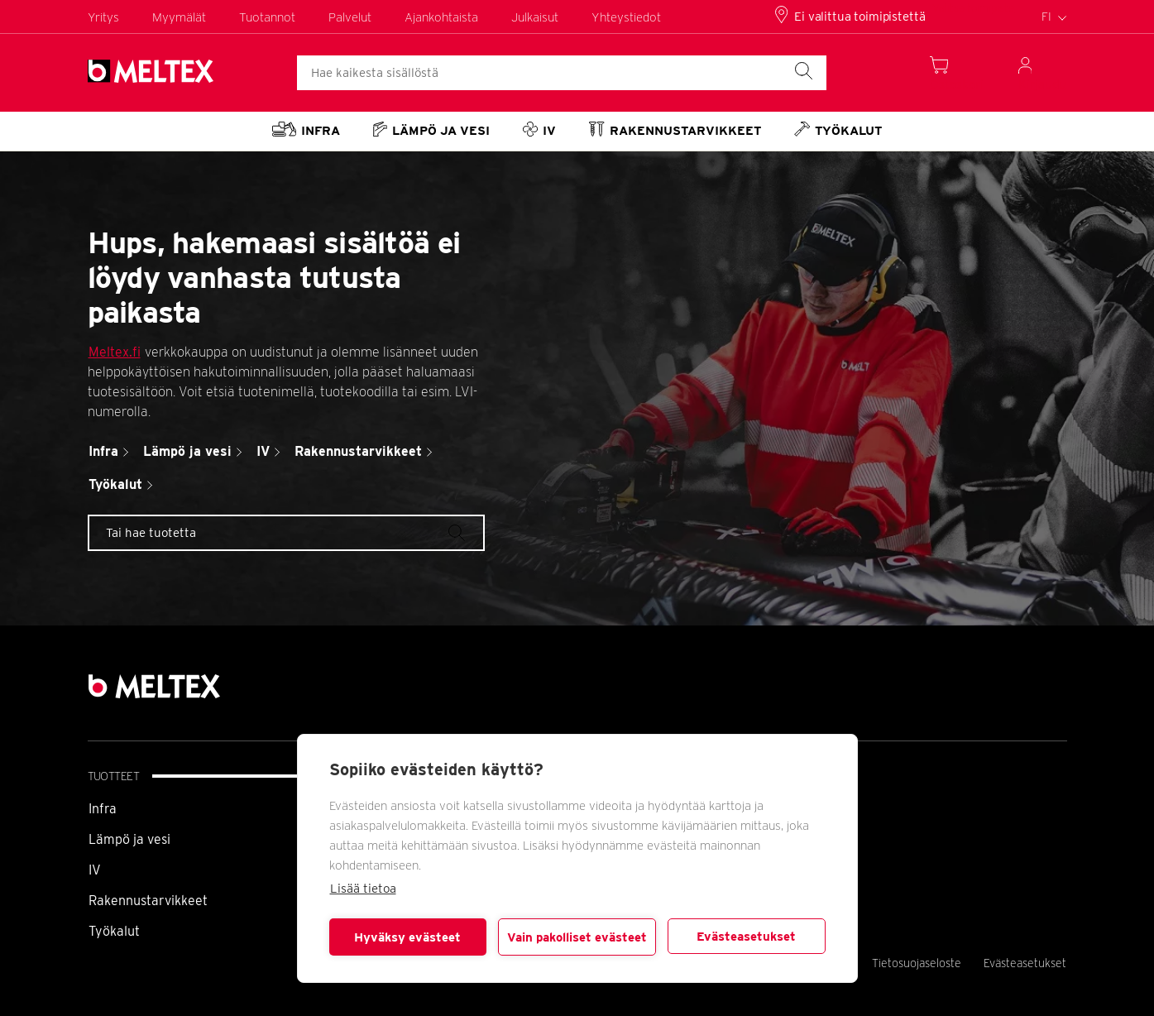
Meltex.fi (115, 352)
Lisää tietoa (363, 888)
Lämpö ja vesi (129, 839)
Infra (103, 809)
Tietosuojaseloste (916, 963)
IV (95, 870)
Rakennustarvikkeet (148, 900)
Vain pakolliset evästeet (577, 937)
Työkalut (114, 931)
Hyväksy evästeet (407, 937)
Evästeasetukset (746, 936)
